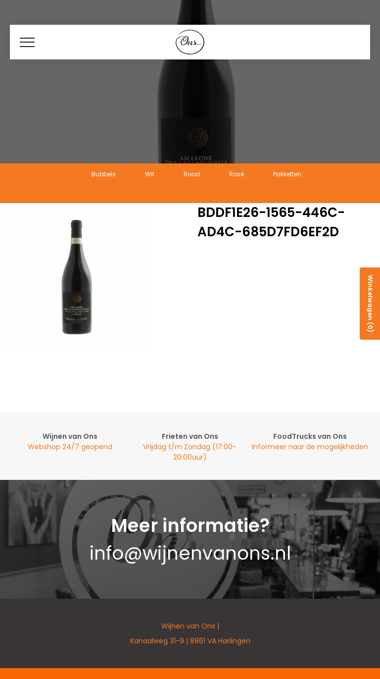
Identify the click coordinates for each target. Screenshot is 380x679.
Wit (149, 174)
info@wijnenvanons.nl (190, 553)
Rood (192, 174)
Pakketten (287, 174)
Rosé (236, 174)
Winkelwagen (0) (370, 303)
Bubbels (104, 174)
